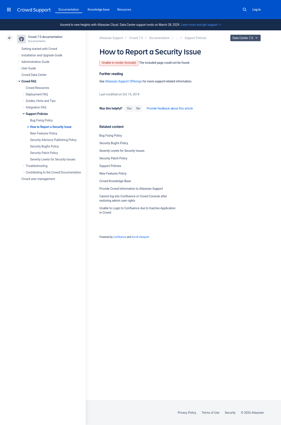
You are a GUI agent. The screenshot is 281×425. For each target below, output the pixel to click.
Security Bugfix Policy (44, 146)
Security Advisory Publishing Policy (53, 140)
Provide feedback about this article (170, 108)
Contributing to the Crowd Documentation (53, 172)
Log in (256, 9)
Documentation (68, 9)
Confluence (119, 237)
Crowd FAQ (28, 81)
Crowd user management (38, 179)
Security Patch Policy (44, 153)
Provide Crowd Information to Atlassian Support (131, 188)
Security (230, 412)
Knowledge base (99, 9)
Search (244, 9)
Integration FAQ (36, 107)
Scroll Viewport (140, 237)
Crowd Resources (37, 88)
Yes (129, 108)
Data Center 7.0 (246, 38)
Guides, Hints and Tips (41, 101)
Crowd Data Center (34, 75)
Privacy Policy (187, 412)
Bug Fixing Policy (41, 120)
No (138, 108)
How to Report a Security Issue (50, 127)
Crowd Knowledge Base (115, 181)
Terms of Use (210, 412)
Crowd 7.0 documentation (45, 37)
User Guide (28, 68)
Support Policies (37, 114)
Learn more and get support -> (201, 24)
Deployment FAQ (37, 94)
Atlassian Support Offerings (123, 81)
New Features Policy (43, 133)
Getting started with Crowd (39, 49)
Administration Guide (35, 62)
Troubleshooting (36, 166)
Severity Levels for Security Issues (52, 159)
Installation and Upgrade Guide (41, 55)
